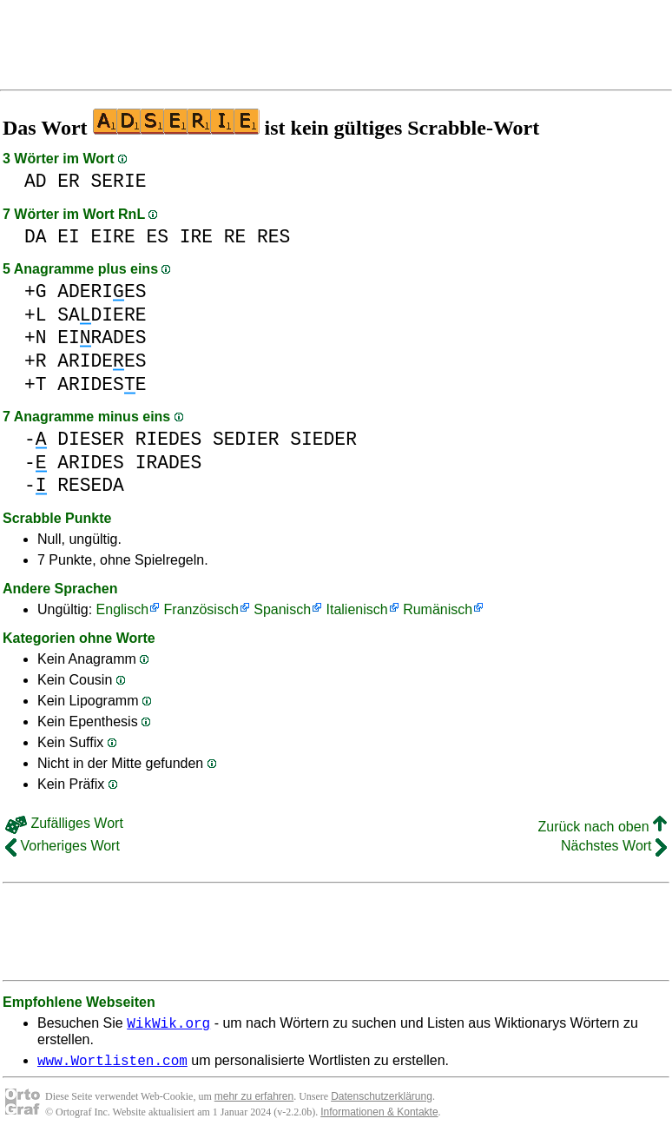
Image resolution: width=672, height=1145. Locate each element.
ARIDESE (101, 384)
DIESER (90, 439)
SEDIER (246, 439)
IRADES (168, 462)
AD (35, 181)
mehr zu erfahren (253, 1101)
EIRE (113, 236)
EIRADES (101, 337)
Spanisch (282, 609)
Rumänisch (437, 609)
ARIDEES (101, 361)
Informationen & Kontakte (379, 1117)
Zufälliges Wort (64, 823)
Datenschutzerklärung (381, 1101)
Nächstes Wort (614, 845)
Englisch (122, 609)
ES (157, 236)
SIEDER (323, 439)
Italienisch (357, 609)
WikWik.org (168, 1025)
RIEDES (168, 439)
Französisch (201, 609)
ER (68, 181)
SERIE (119, 181)
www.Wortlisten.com (112, 1065)
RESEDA (90, 485)
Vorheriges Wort (62, 845)
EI (68, 236)
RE (235, 236)
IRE (196, 236)
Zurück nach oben (602, 826)
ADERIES (101, 291)
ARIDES (90, 462)
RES (273, 236)
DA (35, 236)
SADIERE (101, 315)
